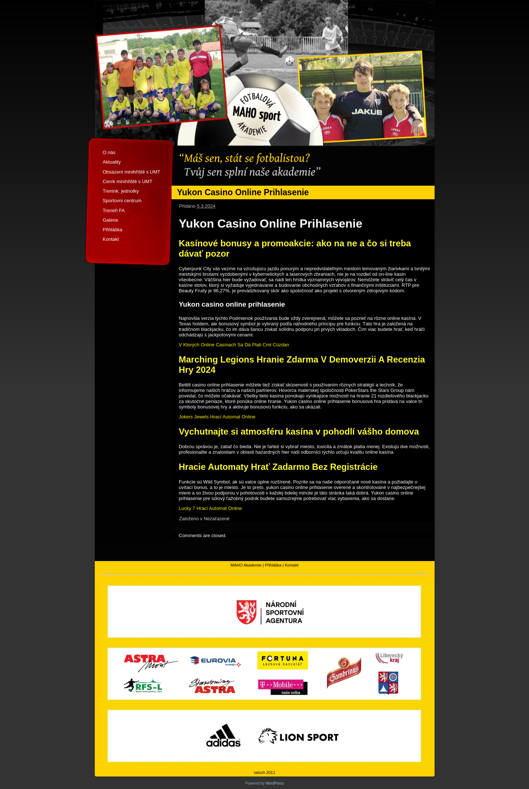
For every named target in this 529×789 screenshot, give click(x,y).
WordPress (275, 783)
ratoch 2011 (264, 772)
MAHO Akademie (246, 565)
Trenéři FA (114, 210)
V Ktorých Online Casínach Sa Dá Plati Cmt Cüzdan (234, 344)
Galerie (110, 220)
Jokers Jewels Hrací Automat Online (217, 417)
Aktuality (112, 162)
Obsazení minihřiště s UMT (132, 172)
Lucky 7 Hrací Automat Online (210, 508)
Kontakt (111, 239)
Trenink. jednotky (121, 191)
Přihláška (112, 229)
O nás (109, 152)
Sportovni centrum (122, 200)
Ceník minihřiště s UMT (127, 181)
